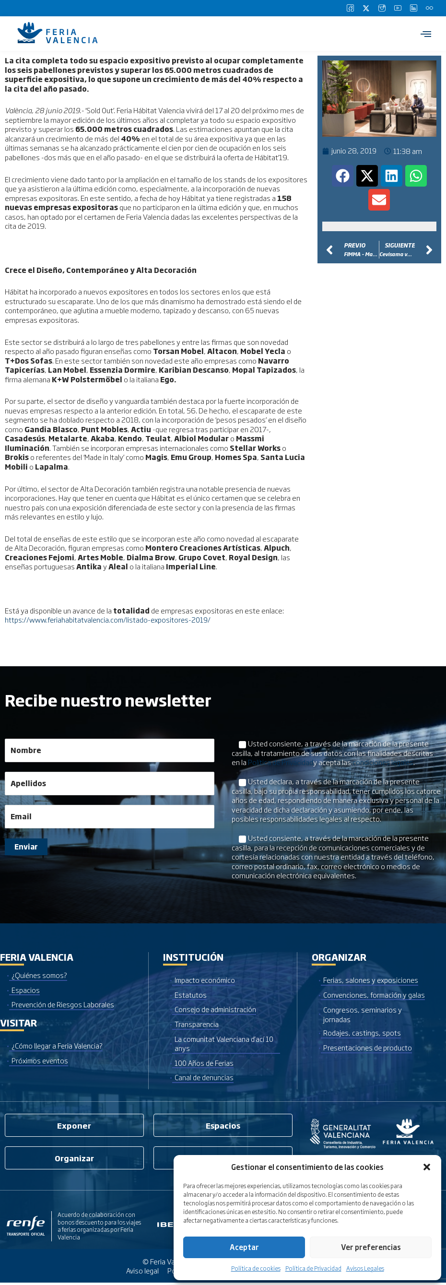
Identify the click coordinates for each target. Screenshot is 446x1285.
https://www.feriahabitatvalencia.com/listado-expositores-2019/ (110, 619)
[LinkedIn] (413, 8)
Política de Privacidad (313, 1268)
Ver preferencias (371, 1246)
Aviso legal (141, 1272)
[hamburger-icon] (425, 33)
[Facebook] (350, 8)
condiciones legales (384, 761)
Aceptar (244, 1246)
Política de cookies (256, 1268)
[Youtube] (397, 8)
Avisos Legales (365, 1268)
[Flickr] (429, 8)
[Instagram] (382, 8)
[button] (427, 1167)
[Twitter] (366, 8)
